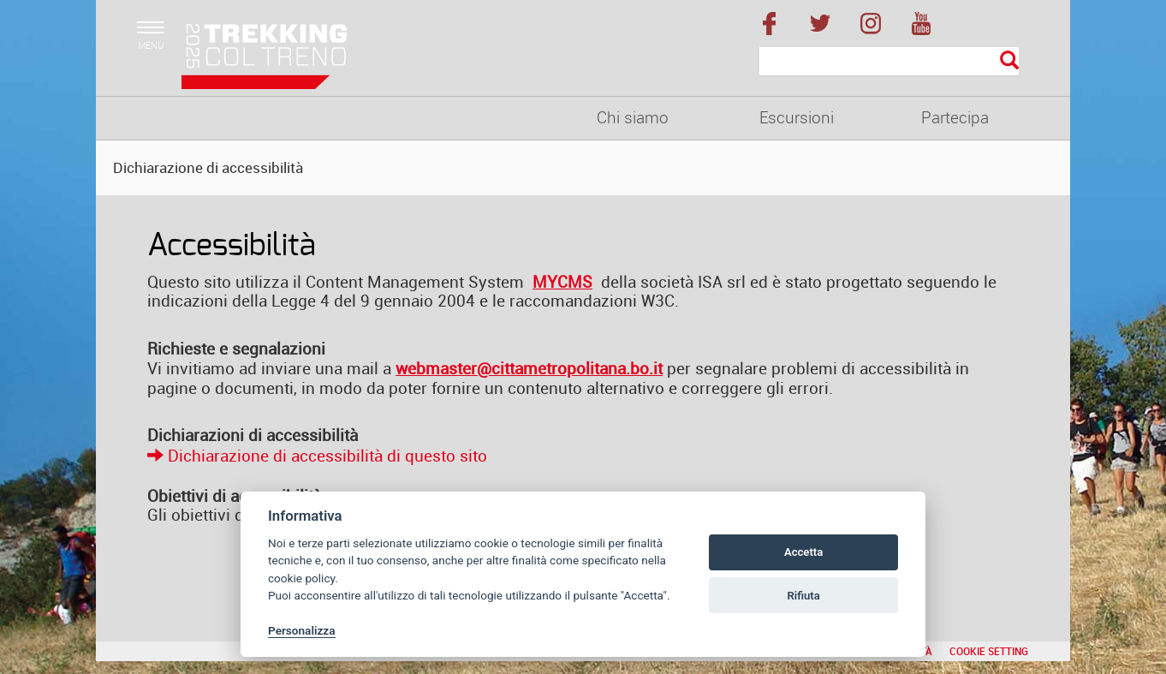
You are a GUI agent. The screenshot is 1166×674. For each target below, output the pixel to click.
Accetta (803, 552)
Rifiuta (803, 595)
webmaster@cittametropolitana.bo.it (529, 368)
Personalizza (302, 630)
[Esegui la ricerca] (1009, 61)
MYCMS (562, 282)
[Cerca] (889, 61)
